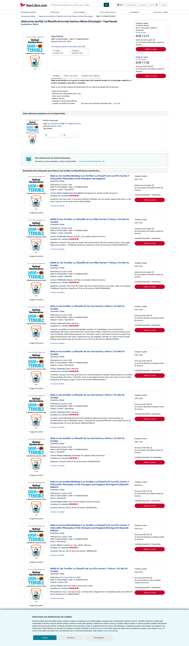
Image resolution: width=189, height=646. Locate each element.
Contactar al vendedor (57, 206)
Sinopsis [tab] (56, 75)
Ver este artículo (141, 32)
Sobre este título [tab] (71, 75)
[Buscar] (106, 5)
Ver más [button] (117, 103)
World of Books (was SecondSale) (70, 193)
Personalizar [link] (99, 637)
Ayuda (164, 5)
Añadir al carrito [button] (151, 49)
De (61, 51)
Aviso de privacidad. (110, 631)
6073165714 (56, 124)
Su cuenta (142, 5)
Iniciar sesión (131, 5)
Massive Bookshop (64, 455)
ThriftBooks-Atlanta (65, 236)
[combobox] (77, 5)
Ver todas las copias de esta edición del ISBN (68, 46)
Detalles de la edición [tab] (90, 75)
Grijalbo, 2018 (55, 126)
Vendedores (134, 12)
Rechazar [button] (71, 638)
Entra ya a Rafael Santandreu (92, 161)
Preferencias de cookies (100, 628)
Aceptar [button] (45, 638)
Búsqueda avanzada (28, 12)
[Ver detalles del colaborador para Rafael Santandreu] (29, 24)
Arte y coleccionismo (107, 12)
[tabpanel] (91, 92)
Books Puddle (62, 502)
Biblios (59, 545)
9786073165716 (74, 124)
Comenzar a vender (160, 12)
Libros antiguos (79, 12)
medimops (61, 323)
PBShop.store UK (63, 586)
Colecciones (54, 12)
